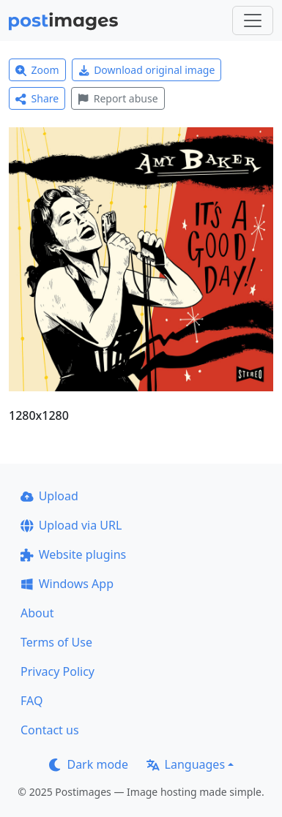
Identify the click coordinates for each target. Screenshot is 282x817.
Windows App (67, 584)
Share (37, 98)
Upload (49, 496)
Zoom (37, 70)
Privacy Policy (57, 671)
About (37, 613)
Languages (185, 764)
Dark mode (88, 764)
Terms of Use (56, 642)
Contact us (50, 730)
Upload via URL (71, 525)
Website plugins (73, 554)
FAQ (31, 701)
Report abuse (117, 98)
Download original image (146, 70)
